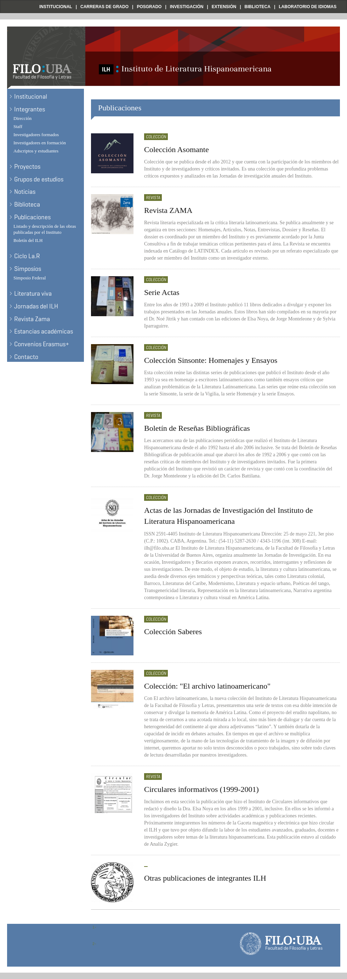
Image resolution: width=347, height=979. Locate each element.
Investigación (187, 6)
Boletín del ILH (27, 240)
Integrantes (29, 109)
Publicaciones (32, 217)
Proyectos (27, 166)
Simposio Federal (29, 277)
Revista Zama (32, 319)
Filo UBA (19, 6)
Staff (17, 126)
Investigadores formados (36, 134)
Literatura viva (33, 293)
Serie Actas (162, 292)
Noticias (24, 192)
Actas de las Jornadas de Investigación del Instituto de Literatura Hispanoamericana (228, 516)
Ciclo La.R (27, 256)
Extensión (224, 6)
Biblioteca (258, 6)
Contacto (26, 357)
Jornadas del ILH (36, 306)
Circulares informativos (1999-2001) (201, 789)
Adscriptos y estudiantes (35, 150)
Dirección (22, 118)
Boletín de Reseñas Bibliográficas (197, 428)
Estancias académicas (43, 331)
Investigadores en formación (39, 142)
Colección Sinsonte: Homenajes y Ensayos (210, 360)
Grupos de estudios (38, 179)
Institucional (55, 6)
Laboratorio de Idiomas (307, 6)
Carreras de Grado (104, 6)
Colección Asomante (176, 149)
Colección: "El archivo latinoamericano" (207, 686)
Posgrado (149, 6)
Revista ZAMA (168, 210)
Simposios (27, 269)
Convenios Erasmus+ (41, 344)
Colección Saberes (173, 631)
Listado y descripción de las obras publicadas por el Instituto (44, 229)
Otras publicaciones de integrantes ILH (205, 878)
